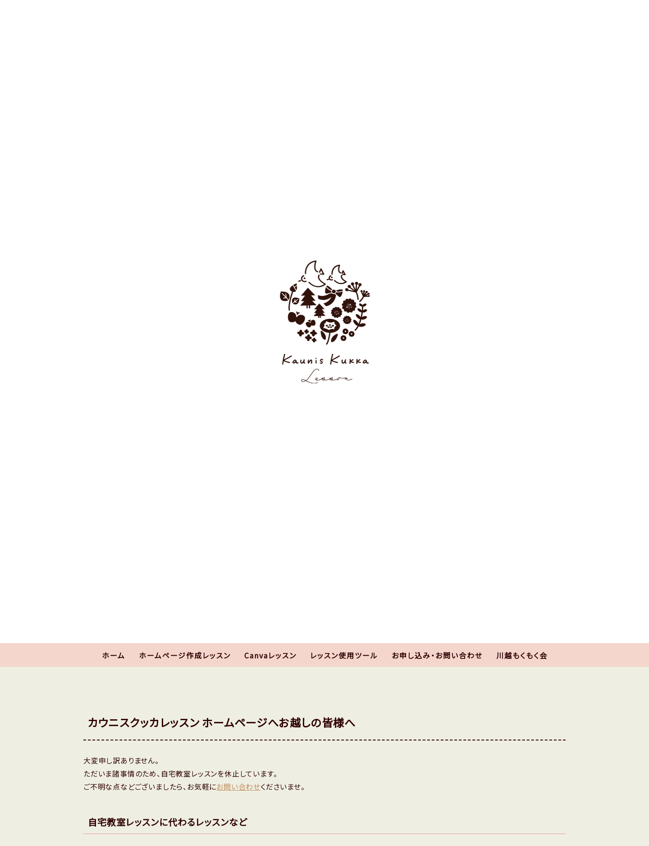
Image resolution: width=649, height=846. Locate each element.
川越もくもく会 (522, 655)
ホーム (113, 655)
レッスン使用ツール (344, 655)
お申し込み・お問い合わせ (437, 655)
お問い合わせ (238, 786)
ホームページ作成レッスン (185, 655)
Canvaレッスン (270, 655)
